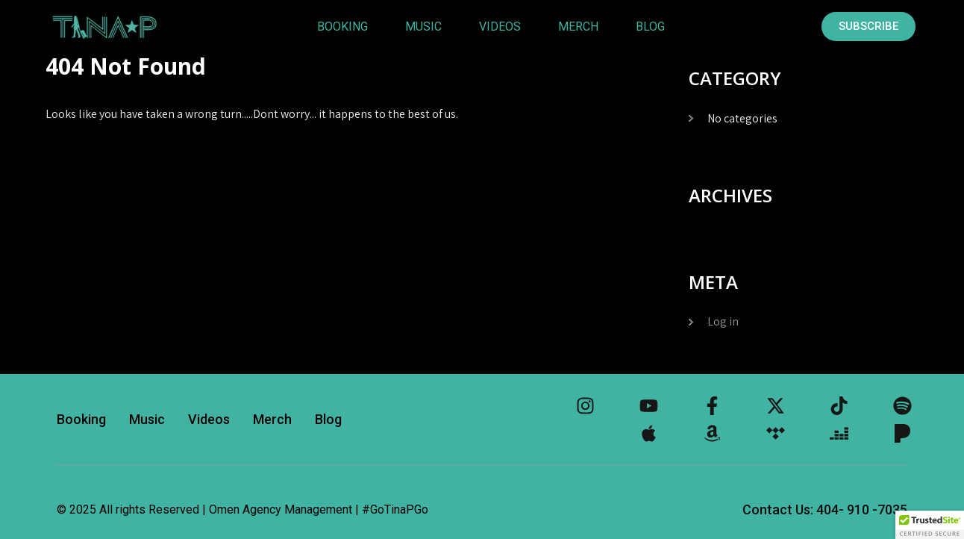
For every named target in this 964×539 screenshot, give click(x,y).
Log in (723, 321)
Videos (499, 26)
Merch (577, 26)
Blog (649, 26)
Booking (341, 26)
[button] (929, 525)
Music (422, 26)
